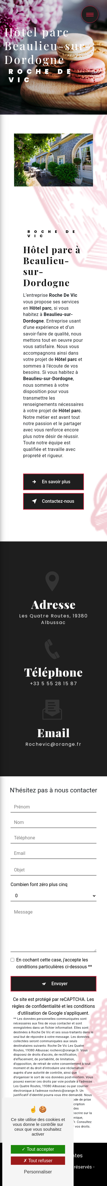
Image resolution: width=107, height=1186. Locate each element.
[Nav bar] (89, 14)
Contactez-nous (51, 501)
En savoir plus (49, 482)
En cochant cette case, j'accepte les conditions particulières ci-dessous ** (54, 963)
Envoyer (59, 983)
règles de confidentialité (36, 1006)
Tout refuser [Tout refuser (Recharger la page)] (38, 1160)
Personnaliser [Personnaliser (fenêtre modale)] (38, 1171)
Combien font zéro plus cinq (39, 884)
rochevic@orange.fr (53, 736)
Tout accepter (38, 1149)
